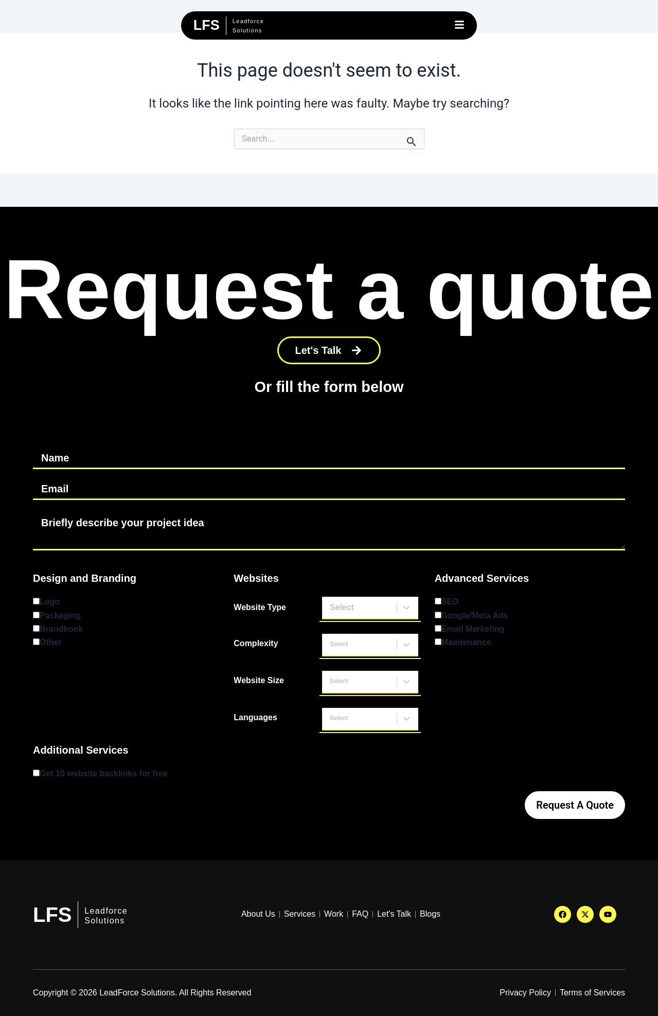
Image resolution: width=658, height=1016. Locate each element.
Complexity (256, 643)
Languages (255, 717)
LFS (52, 914)
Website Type (260, 607)
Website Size (259, 680)
